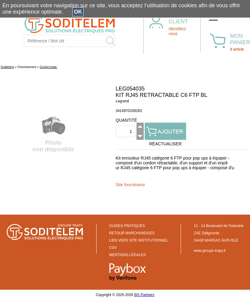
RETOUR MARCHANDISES (132, 233)
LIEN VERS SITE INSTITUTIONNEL (138, 240)
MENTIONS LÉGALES (127, 255)
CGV (113, 248)
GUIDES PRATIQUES (127, 226)
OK (78, 12)
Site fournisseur (130, 184)
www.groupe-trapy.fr (210, 251)
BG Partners (144, 295)
